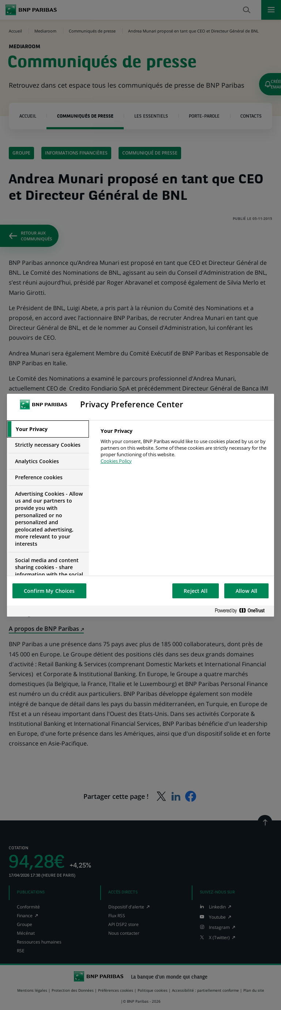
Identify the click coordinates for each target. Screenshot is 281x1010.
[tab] (48, 429)
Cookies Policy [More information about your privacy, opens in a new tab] (116, 461)
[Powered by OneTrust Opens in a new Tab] (242, 610)
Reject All (195, 590)
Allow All (246, 590)
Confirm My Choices (49, 590)
